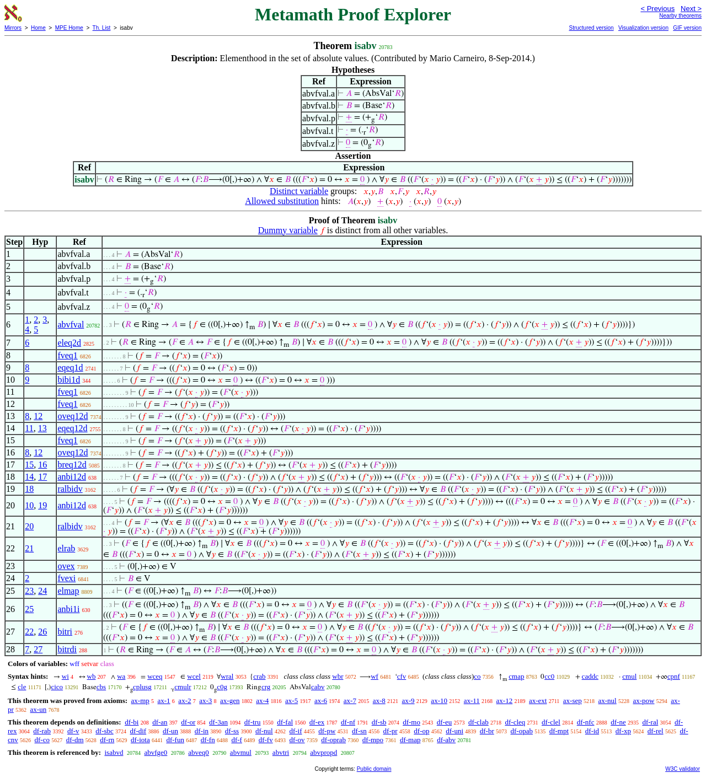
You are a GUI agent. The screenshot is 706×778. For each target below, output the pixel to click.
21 (29, 548)
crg (265, 687)
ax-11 (472, 700)
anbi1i (68, 609)
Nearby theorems (680, 16)
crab (259, 676)
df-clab (478, 722)
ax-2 (184, 700)
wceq (154, 676)
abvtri (280, 752)
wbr (337, 676)
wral (227, 676)
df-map (410, 740)
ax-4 (262, 700)
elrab (66, 548)
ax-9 (408, 700)
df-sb (379, 722)
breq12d (71, 464)
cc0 (549, 676)
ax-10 (439, 700)
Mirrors (13, 28)
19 (42, 505)
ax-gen (229, 700)
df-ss (232, 731)
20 (29, 526)
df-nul (264, 731)
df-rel (656, 731)
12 (38, 416)
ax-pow (643, 700)
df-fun (175, 740)
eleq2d (69, 342)
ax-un (38, 709)
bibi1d (68, 379)
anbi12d (71, 476)
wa (121, 676)
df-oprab (333, 740)
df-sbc (104, 731)
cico (57, 687)
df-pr (390, 731)
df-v (73, 731)
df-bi (131, 722)
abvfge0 (155, 752)
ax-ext (538, 700)
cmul (629, 676)
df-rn (107, 740)
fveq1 (67, 355)
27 (38, 649)
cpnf (673, 676)
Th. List (102, 28)
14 (29, 476)
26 (42, 631)
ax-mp (140, 700)
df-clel (551, 722)
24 (42, 590)
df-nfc (586, 722)
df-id (592, 731)
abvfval (70, 324)
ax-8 (379, 700)
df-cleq (515, 722)
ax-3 (205, 700)
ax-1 (164, 700)
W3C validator (682, 769)
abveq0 (198, 752)
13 (42, 428)
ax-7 (350, 700)
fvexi (66, 578)
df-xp (623, 731)
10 (29, 505)
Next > (691, 8)
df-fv (266, 740)
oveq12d (72, 416)
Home (38, 28)
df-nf (348, 722)
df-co (42, 740)
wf (374, 676)
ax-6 (320, 700)
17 (42, 476)
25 (29, 609)
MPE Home (69, 28)
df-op (421, 731)
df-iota (140, 740)
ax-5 (291, 700)
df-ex (316, 722)
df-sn (359, 731)
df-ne (618, 722)
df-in (201, 731)
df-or (188, 722)
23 (29, 590)
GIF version (687, 28)
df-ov (296, 740)
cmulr (182, 687)
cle (22, 687)
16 (42, 464)
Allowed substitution (282, 201)
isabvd (113, 752)
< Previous (657, 8)
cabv (318, 687)
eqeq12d (72, 428)
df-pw (326, 731)
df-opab (522, 731)
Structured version (591, 28)
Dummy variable (288, 230)
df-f (236, 740)
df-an (159, 722)
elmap (68, 590)
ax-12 (504, 700)
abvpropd (323, 752)
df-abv (446, 740)
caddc (590, 676)
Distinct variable (299, 191)
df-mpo (372, 740)
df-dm (75, 740)
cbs (101, 687)
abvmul (241, 752)
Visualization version (643, 28)
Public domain (374, 769)
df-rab (42, 731)
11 (29, 428)
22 (29, 631)
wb (91, 676)
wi (65, 676)
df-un (170, 731)
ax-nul (607, 700)
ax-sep (572, 700)
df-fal (285, 722)
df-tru (252, 722)
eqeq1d (70, 367)
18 (29, 488)
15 (29, 464)
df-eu (444, 722)
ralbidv (69, 488)
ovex (65, 566)
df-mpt (559, 731)
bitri (64, 631)
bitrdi (67, 649)
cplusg (142, 687)
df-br (487, 731)
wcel (194, 676)
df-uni (454, 731)
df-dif (138, 731)
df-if (295, 731)
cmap (516, 676)
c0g (222, 687)
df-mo (411, 722)
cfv (402, 676)
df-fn (208, 740)
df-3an (218, 722)
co (477, 676)
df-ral (650, 722)
